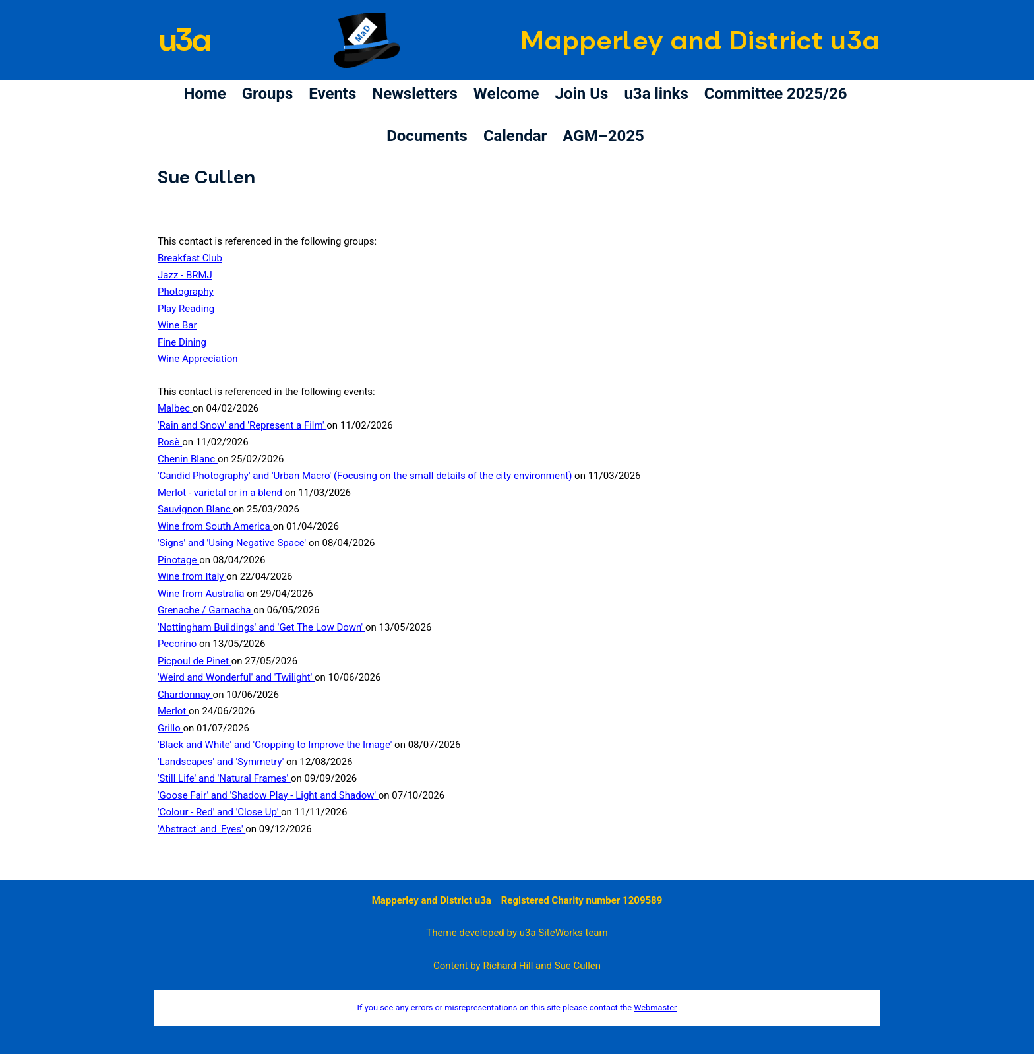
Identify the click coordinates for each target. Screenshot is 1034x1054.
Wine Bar (177, 325)
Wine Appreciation (198, 359)
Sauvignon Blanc (195, 509)
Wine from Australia (202, 594)
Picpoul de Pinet (194, 661)
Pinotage (178, 560)
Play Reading (186, 309)
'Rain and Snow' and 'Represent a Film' (242, 425)
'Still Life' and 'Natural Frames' (224, 778)
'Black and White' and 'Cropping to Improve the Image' (276, 745)
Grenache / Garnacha (205, 610)
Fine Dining (182, 342)
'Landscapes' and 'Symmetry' (222, 762)
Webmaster (655, 1007)
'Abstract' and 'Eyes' (201, 829)
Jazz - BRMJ (185, 275)
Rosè (170, 442)
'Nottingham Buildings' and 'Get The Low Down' (261, 627)
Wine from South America (215, 526)
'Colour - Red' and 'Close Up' (219, 812)
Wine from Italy (192, 576)
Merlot (173, 711)
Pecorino (178, 644)
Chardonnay (185, 694)
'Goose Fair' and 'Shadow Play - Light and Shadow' (268, 795)
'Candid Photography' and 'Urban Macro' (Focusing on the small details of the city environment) (366, 475)
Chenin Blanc (188, 459)
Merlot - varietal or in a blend (221, 493)
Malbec (175, 408)
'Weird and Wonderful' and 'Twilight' (236, 677)
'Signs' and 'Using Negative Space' (233, 543)
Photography (186, 291)
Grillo (170, 728)
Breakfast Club (190, 258)
